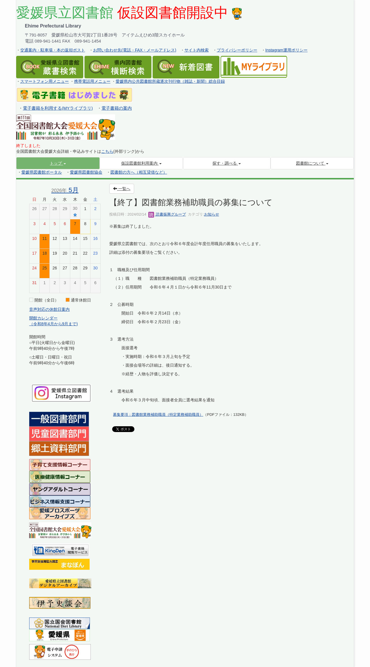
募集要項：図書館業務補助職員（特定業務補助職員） (158, 414)
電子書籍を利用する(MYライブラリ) (58, 108)
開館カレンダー (43, 318)
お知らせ (211, 214)
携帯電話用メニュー (92, 81)
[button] (57, 163)
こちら (107, 151)
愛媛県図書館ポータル (41, 172)
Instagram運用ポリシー (286, 50)
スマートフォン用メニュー (44, 81)
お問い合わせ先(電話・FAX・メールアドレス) (134, 50)
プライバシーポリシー (237, 50)
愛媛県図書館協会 (86, 172)
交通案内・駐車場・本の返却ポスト (52, 50)
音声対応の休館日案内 (49, 309)
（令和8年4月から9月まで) (53, 323)
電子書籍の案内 (116, 108)
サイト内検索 (196, 50)
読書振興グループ (167, 214)
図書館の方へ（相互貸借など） (138, 172)
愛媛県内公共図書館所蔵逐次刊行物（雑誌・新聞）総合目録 (170, 81)
